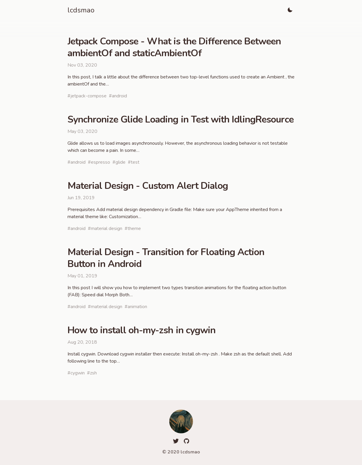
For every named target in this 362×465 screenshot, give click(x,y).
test (135, 162)
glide (120, 162)
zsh (93, 373)
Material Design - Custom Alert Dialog (147, 185)
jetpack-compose (88, 96)
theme (134, 228)
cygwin (77, 373)
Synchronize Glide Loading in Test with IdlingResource (180, 119)
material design (106, 228)
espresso (100, 162)
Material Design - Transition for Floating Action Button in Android (166, 258)
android (119, 96)
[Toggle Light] (290, 10)
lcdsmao (80, 10)
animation (137, 306)
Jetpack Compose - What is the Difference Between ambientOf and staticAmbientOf (174, 47)
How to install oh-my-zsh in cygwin (141, 330)
